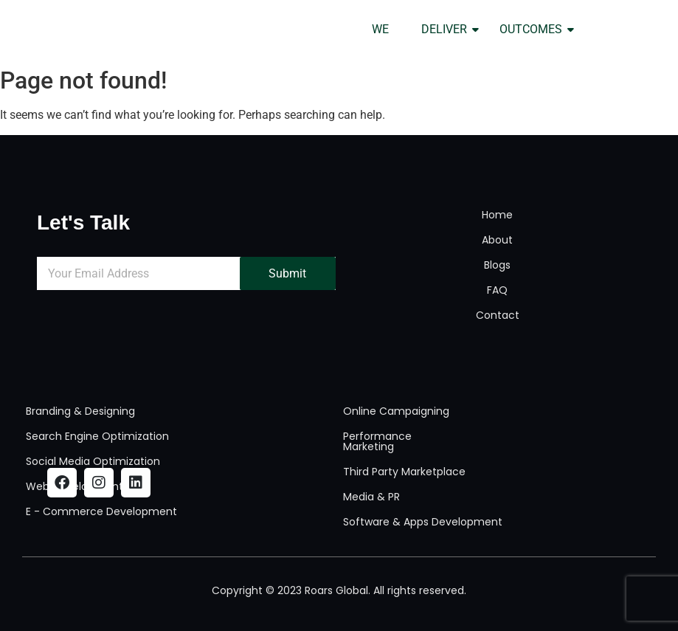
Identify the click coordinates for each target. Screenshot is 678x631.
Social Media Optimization (93, 461)
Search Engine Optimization (97, 436)
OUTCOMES (535, 29)
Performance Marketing (377, 441)
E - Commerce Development (101, 511)
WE (380, 29)
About (497, 239)
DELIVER (448, 29)
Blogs (497, 265)
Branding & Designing (80, 411)
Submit (287, 273)
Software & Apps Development (422, 521)
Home (497, 214)
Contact (497, 315)
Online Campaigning (396, 411)
